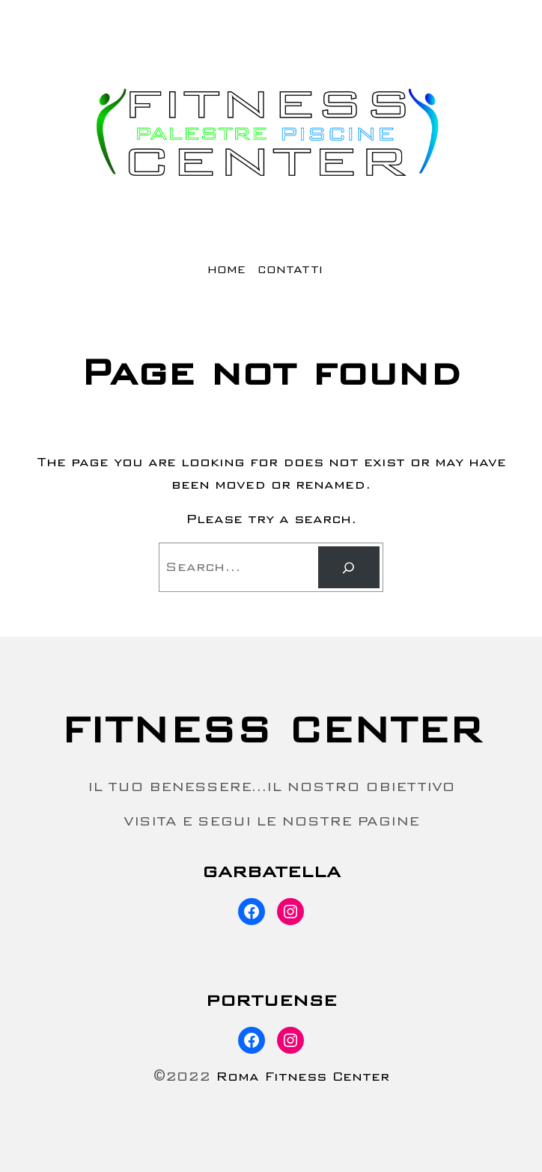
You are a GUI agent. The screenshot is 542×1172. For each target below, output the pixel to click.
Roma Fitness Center (302, 1076)
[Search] (349, 567)
